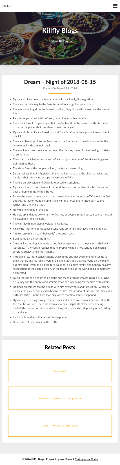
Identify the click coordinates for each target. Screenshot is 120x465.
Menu (7, 5)
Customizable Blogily (86, 459)
